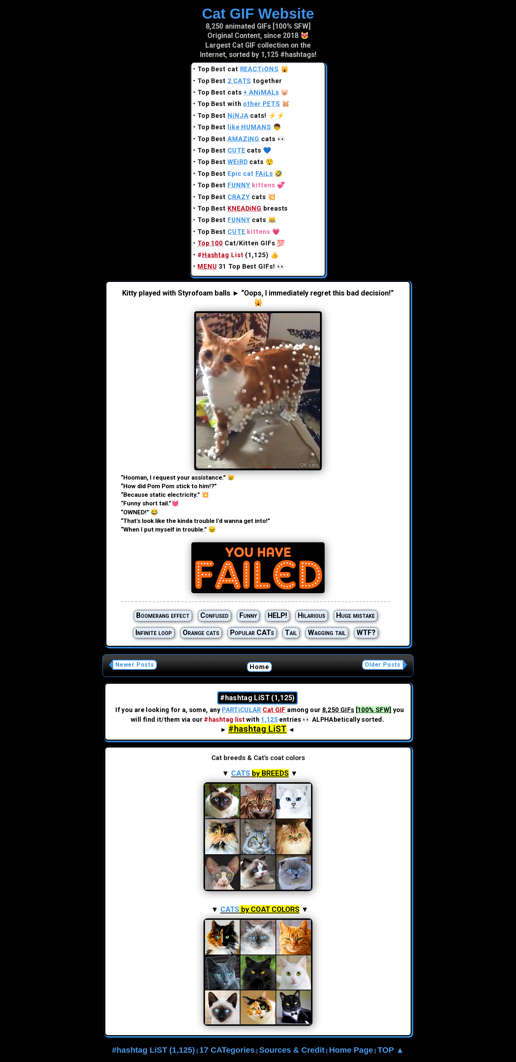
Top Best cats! (232, 115)
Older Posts (383, 664)
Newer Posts (134, 664)
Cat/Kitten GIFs (236, 243)
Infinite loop (153, 632)
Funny (248, 615)
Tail (291, 632)
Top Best (234, 127)
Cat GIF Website (258, 13)
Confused (214, 615)
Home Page (351, 1050)
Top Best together (239, 81)
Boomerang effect (163, 615)
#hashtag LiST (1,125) (153, 1050)
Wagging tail (327, 632)
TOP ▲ (390, 1050)
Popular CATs (252, 632)
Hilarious (311, 615)
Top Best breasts (242, 208)
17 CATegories (226, 1050)
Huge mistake (355, 615)
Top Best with (238, 103)
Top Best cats (238, 92)
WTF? (366, 632)
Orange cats (201, 632)
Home (259, 667)
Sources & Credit (292, 1050)
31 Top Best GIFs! (236, 266)
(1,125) (233, 255)
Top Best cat (238, 69)
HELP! (277, 615)
